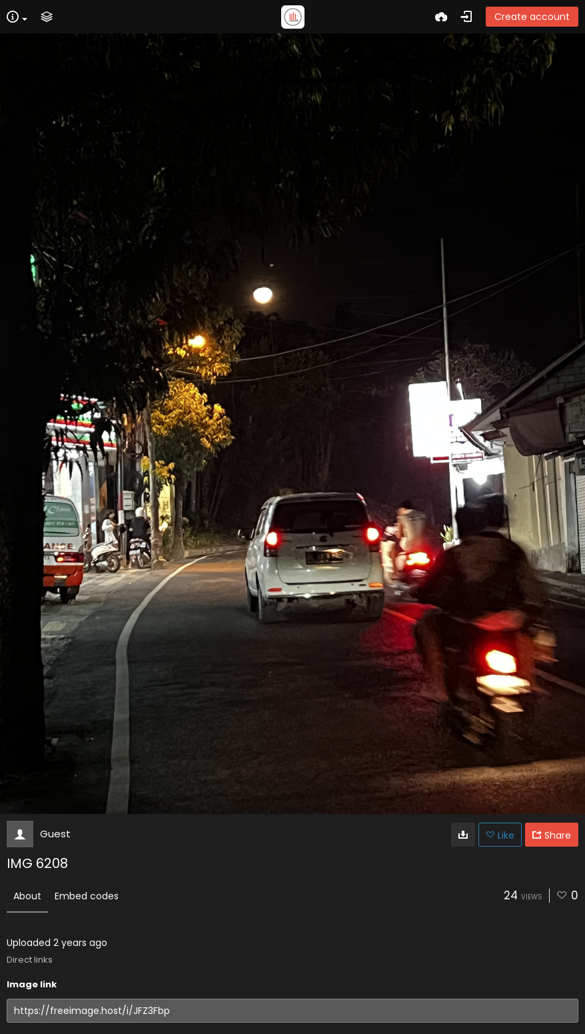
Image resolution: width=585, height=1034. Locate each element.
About (27, 896)
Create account (532, 16)
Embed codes (87, 896)
